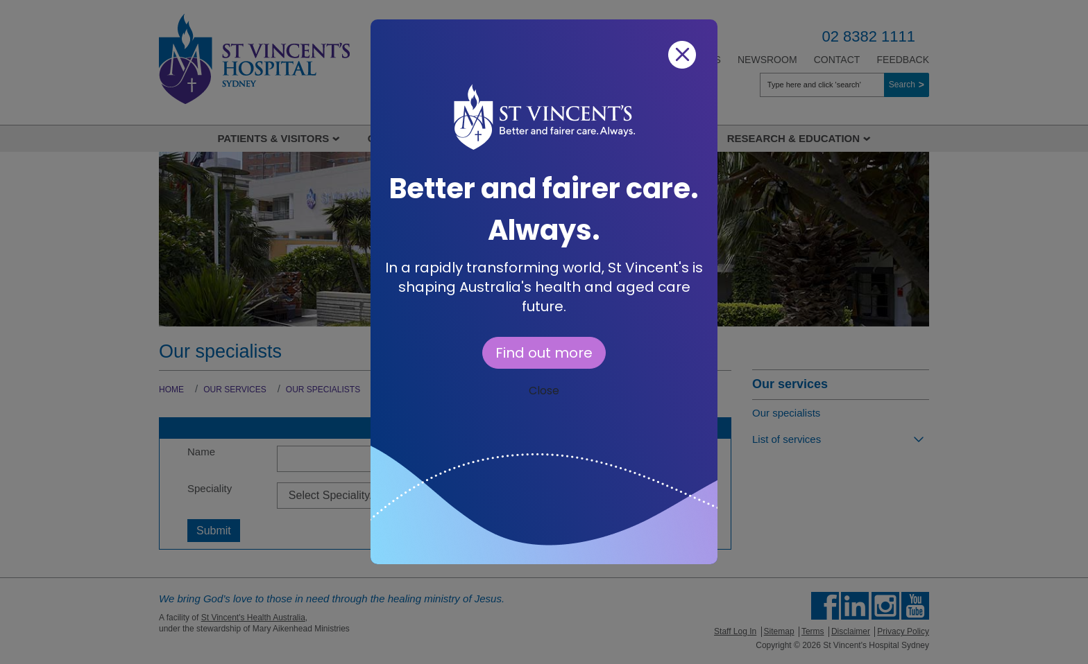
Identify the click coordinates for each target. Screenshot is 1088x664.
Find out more (544, 352)
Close (544, 391)
